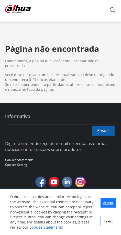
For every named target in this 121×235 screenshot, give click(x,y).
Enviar (103, 131)
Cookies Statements (46, 227)
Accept (108, 202)
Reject (108, 221)
